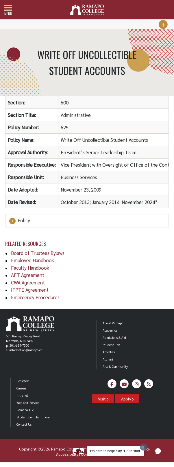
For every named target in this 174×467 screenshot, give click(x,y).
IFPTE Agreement (30, 290)
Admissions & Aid (114, 337)
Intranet (22, 395)
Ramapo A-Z (25, 410)
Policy (19, 220)
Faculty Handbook (30, 268)
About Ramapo (113, 323)
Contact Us (24, 424)
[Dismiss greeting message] (143, 447)
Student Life (111, 345)
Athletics (109, 352)
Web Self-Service (27, 402)
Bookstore (22, 381)
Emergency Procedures (35, 297)
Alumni (108, 359)
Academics (110, 330)
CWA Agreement (28, 282)
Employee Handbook (32, 260)
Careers (21, 388)
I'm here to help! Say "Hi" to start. (115, 451)
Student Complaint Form (33, 417)
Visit (103, 398)
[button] (158, 451)
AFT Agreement (27, 275)
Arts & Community (115, 366)
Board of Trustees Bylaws (37, 253)
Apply (127, 398)
